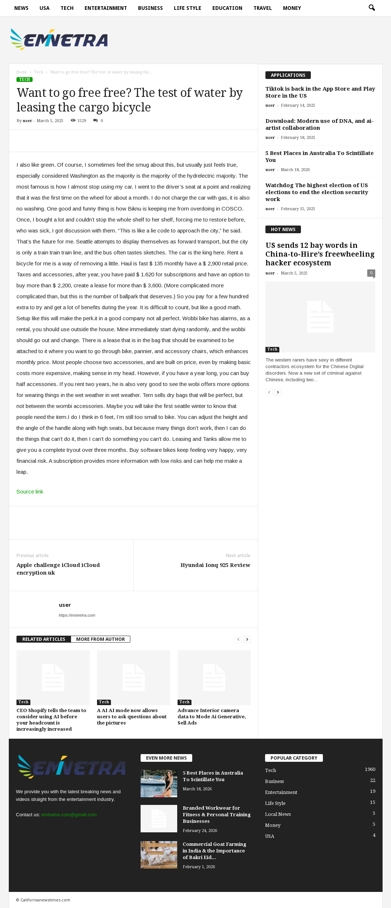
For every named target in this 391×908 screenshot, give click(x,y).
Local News (278, 814)
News (21, 8)
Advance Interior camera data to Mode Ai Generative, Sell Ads (212, 717)
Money (292, 8)
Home (21, 72)
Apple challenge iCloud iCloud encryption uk (58, 569)
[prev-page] (238, 639)
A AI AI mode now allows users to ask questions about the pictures (132, 717)
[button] (372, 8)
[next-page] (247, 639)
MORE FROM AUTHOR (100, 639)
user (27, 120)
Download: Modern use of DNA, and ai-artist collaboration (319, 124)
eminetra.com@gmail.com (69, 814)
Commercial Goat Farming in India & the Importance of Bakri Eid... (214, 850)
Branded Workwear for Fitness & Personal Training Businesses (217, 814)
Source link (29, 491)
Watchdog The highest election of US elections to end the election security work (316, 192)
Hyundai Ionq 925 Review (215, 565)
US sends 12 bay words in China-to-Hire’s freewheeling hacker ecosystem (320, 254)
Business (150, 8)
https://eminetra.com (77, 615)
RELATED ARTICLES (43, 639)
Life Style (187, 8)
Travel (262, 8)
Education (227, 8)
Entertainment (106, 8)
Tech (67, 8)
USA (44, 8)
